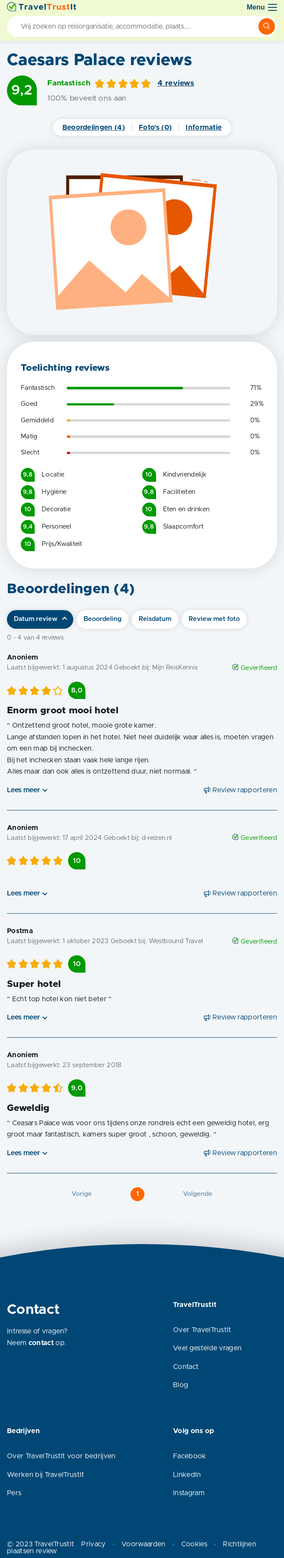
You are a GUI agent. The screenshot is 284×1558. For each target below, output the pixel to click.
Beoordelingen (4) (93, 127)
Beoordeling (102, 619)
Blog (180, 1385)
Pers (14, 1492)
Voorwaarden (143, 1544)
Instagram (189, 1492)
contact (41, 1342)
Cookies (194, 1544)
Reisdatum (155, 619)
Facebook (189, 1456)
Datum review (35, 619)
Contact (186, 1366)
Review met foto (214, 619)
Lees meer (23, 790)
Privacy (93, 1544)
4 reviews (175, 83)
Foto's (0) (155, 127)
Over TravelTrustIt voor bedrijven (61, 1456)
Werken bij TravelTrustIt (46, 1474)
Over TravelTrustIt (202, 1329)
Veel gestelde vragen (207, 1348)
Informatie (204, 127)
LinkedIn (187, 1474)
